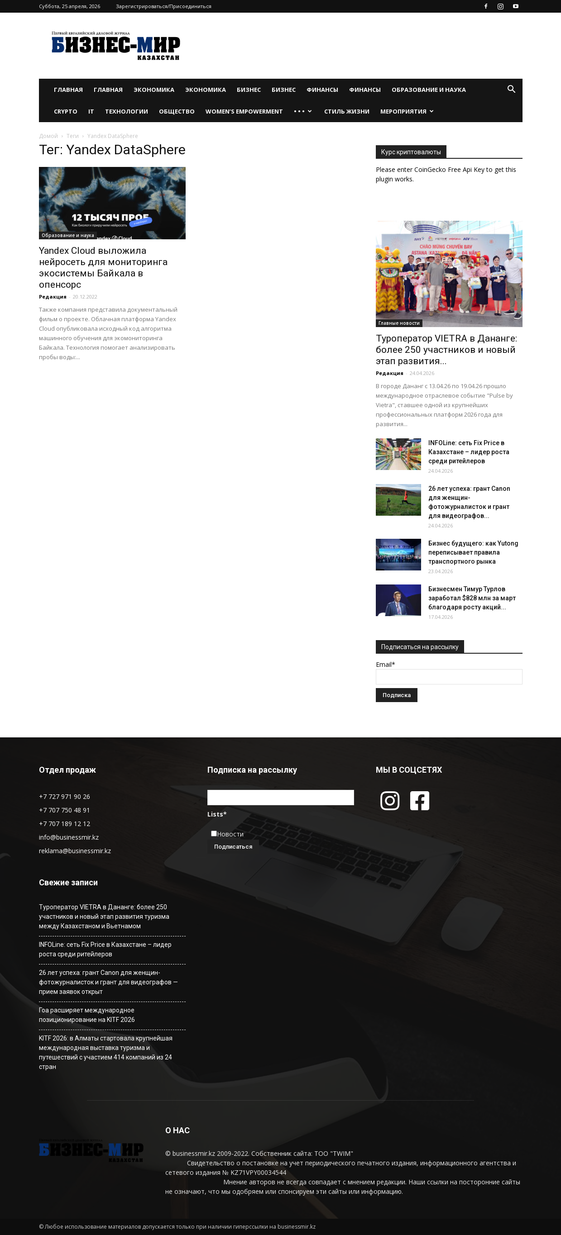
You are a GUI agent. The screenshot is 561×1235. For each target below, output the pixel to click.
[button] (512, 90)
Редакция (53, 296)
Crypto (65, 111)
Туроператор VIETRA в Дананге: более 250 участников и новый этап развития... (446, 349)
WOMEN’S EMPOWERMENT (244, 111)
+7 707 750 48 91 (64, 810)
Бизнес (249, 90)
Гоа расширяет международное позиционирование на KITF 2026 (87, 1015)
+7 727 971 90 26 (64, 796)
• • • (303, 111)
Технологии (126, 111)
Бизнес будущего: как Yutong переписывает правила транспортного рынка (473, 552)
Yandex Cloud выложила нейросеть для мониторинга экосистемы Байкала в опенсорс (103, 267)
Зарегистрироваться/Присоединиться (163, 6)
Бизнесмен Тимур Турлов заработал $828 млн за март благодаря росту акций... (472, 598)
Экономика (154, 90)
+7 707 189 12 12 (64, 823)
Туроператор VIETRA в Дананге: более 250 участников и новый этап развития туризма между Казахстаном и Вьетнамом (104, 916)
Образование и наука (429, 90)
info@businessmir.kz (69, 837)
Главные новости (399, 323)
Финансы (322, 90)
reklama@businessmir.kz (75, 850)
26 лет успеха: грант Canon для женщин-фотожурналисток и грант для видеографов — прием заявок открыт (108, 982)
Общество (177, 111)
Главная (68, 90)
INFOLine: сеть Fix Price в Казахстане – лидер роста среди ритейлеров (468, 452)
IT (91, 111)
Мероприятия (407, 111)
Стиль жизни (346, 111)
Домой (48, 136)
